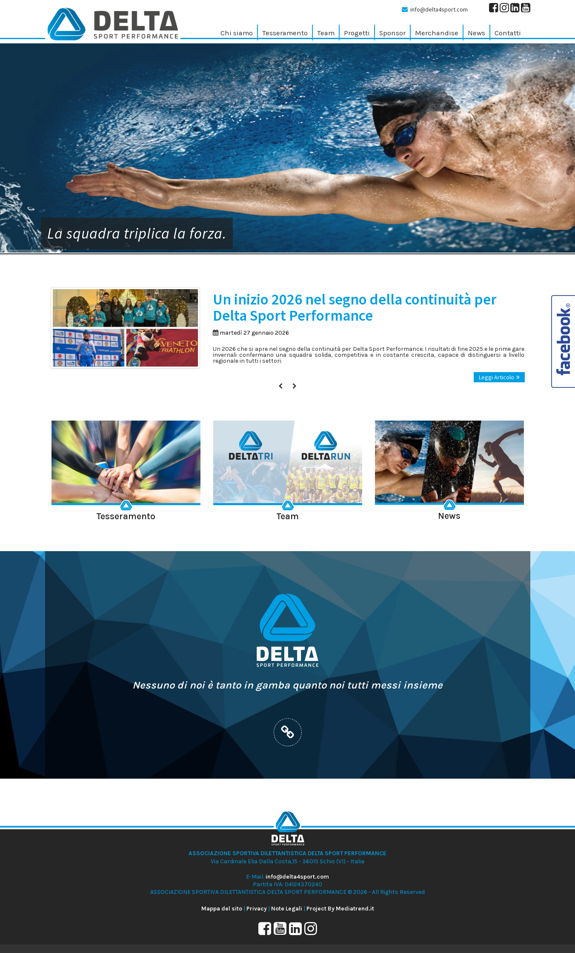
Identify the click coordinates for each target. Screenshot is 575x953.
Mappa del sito (221, 908)
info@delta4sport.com (439, 9)
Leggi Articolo (499, 377)
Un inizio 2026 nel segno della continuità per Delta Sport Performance (355, 307)
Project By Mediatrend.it (340, 908)
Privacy (256, 908)
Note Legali (286, 908)
